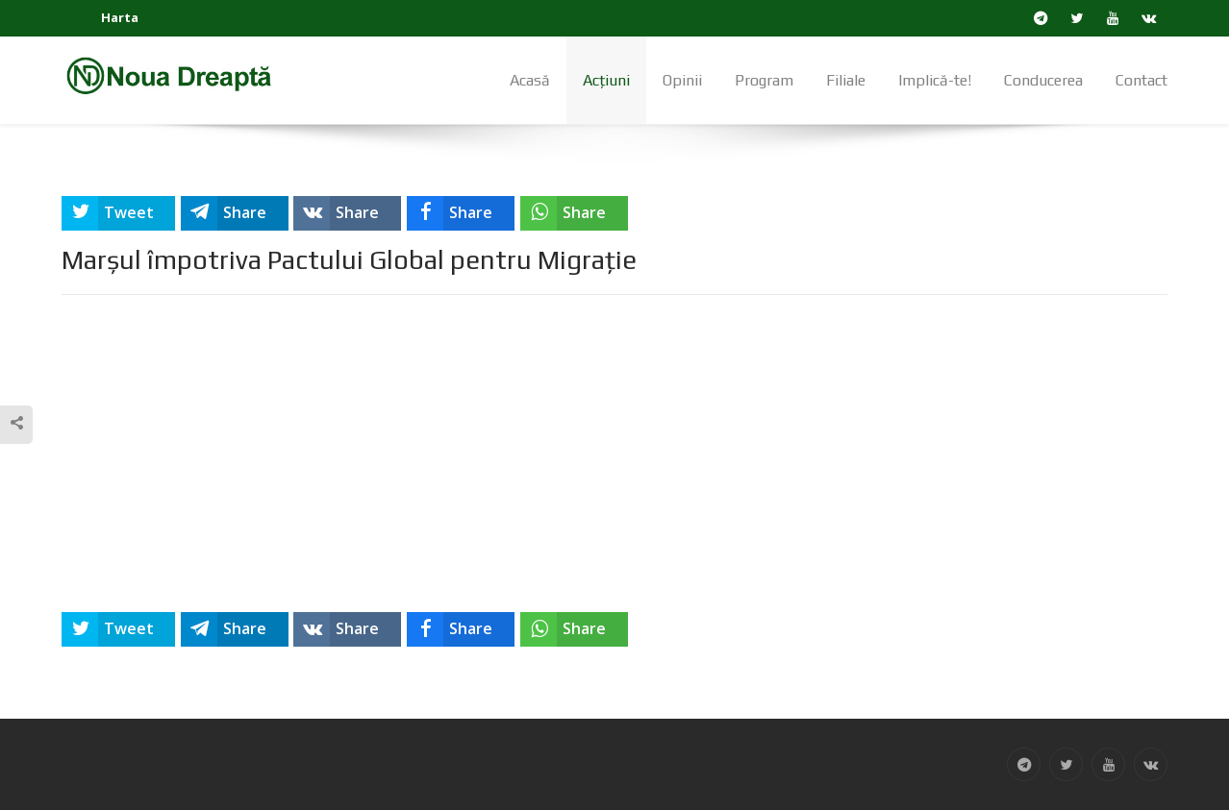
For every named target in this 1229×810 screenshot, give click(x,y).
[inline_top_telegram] (234, 213)
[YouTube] (1113, 18)
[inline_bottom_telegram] (234, 629)
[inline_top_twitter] (118, 213)
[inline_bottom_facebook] (460, 629)
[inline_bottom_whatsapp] (574, 629)
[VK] (1149, 18)
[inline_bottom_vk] (347, 629)
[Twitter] (1077, 18)
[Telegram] (1041, 18)
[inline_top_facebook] (460, 213)
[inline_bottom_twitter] (118, 629)
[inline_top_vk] (347, 213)
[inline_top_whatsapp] (574, 213)
